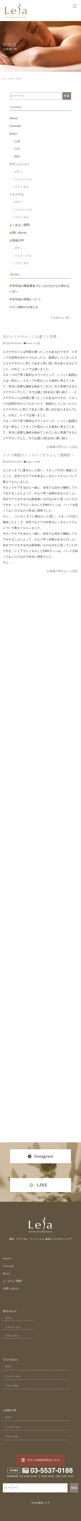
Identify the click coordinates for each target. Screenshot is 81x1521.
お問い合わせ (18, 232)
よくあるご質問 (19, 225)
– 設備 (16, 141)
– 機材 (16, 156)
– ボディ (17, 171)
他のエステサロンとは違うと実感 (30, 336)
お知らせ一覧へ (62, 317)
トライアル (16, 194)
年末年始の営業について (25, 299)
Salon (13, 133)
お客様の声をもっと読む (62, 446)
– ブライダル (20, 186)
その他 (36, 343)
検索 (67, 95)
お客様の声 (16, 240)
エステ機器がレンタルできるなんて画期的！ (38, 455)
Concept (15, 125)
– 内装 (16, 148)
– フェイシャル (22, 179)
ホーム (4, 79)
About (13, 118)
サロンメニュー (19, 164)
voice (11, 79)
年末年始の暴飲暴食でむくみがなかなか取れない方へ (39, 288)
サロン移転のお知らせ (23, 307)
